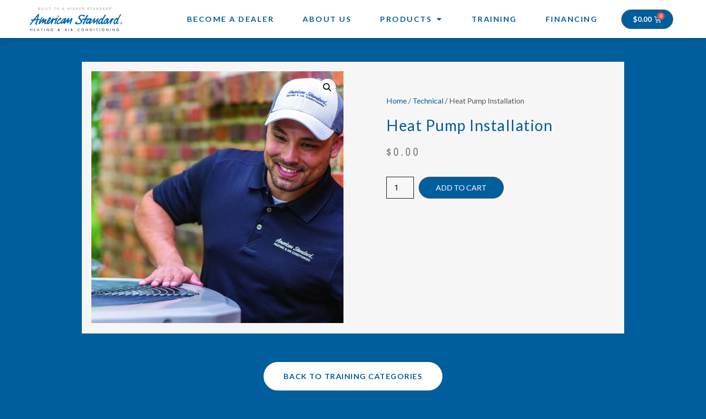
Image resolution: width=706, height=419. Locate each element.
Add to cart (461, 187)
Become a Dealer (231, 18)
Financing (572, 18)
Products (411, 19)
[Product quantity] (400, 188)
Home (396, 100)
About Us (327, 18)
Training (494, 18)
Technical (427, 100)
